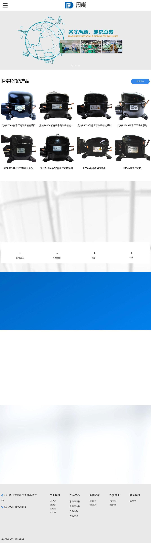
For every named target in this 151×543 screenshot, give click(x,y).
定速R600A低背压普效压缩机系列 (94, 125)
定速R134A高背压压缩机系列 (132, 125)
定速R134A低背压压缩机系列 (18, 168)
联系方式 (133, 501)
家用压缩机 (75, 501)
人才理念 (113, 501)
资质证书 (53, 512)
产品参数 (74, 511)
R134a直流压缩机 (132, 168)
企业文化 (53, 505)
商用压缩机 (75, 506)
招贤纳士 (113, 505)
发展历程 (53, 508)
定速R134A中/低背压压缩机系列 (56, 168)
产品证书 (74, 516)
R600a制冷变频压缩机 (94, 168)
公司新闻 (93, 501)
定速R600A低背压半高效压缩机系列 (57, 125)
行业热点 (93, 505)
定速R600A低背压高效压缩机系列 (19, 125)
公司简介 (53, 501)
